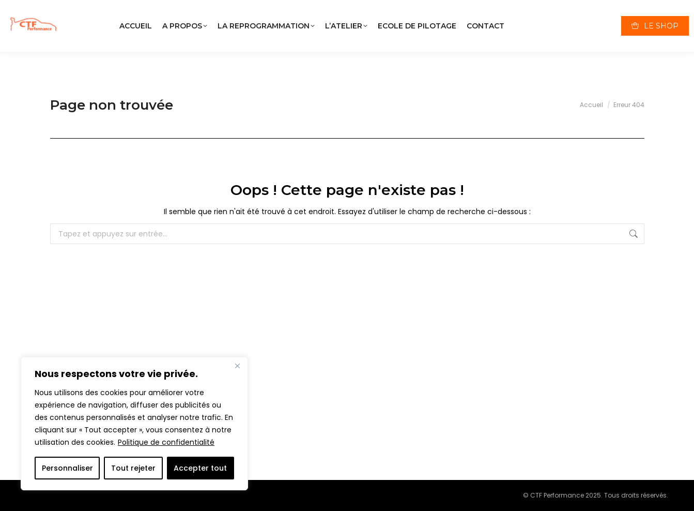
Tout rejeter (133, 468)
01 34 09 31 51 (471, 9)
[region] (134, 423)
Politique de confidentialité (166, 442)
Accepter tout (200, 468)
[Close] (237, 365)
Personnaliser (67, 468)
